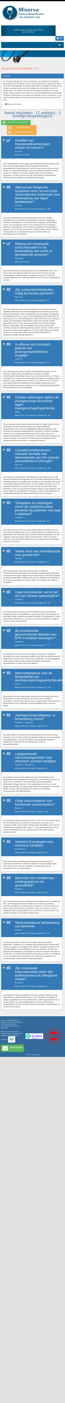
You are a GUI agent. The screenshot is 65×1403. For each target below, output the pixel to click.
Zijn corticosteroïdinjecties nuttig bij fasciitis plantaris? (34, 291)
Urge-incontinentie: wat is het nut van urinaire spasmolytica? (37, 594)
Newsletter (12, 1048)
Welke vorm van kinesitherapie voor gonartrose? (37, 553)
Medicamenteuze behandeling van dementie (37, 924)
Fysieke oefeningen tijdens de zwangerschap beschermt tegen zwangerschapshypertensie (37, 402)
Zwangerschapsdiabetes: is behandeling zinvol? (35, 717)
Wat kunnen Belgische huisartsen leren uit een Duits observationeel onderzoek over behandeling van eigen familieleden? (37, 194)
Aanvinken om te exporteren (15, 122)
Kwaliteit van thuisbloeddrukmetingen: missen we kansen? (33, 144)
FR (59, 38)
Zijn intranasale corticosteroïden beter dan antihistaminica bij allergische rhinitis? (36, 973)
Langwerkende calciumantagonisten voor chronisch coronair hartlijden (35, 757)
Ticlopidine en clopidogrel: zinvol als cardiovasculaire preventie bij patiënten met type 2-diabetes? (38, 508)
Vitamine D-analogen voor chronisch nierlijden (34, 843)
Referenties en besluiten (21, 132)
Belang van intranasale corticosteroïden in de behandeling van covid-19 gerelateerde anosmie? (33, 249)
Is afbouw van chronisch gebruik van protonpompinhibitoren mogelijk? (33, 350)
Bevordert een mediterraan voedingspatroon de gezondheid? (34, 881)
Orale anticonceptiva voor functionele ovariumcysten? (35, 802)
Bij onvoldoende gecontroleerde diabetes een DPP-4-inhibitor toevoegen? (36, 634)
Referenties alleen (19, 127)
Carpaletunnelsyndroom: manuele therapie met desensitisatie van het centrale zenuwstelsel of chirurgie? (37, 455)
